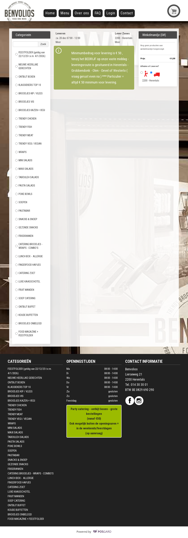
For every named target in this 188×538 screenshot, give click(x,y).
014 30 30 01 (139, 384)
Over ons (82, 13)
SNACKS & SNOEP (26, 219)
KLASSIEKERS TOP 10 (28, 85)
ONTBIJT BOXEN (25, 77)
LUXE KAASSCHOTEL (28, 281)
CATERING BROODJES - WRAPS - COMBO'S (28, 246)
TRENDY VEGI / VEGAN (28, 143)
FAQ (98, 13)
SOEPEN (21, 202)
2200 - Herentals (150, 80)
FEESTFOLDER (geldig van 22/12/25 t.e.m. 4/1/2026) (30, 54)
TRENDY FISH (23, 127)
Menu (64, 13)
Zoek (43, 44)
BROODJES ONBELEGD (28, 323)
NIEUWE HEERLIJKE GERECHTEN (26, 66)
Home (50, 13)
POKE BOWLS (23, 194)
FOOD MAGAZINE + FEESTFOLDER (26, 333)
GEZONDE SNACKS (26, 227)
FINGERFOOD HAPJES (28, 265)
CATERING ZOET (25, 273)
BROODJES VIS (24, 102)
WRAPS (21, 152)
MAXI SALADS (24, 169)
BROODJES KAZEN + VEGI (30, 110)
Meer (58, 42)
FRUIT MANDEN (24, 290)
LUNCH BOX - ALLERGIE (29, 256)
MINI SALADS (24, 160)
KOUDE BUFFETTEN (26, 315)
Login (110, 13)
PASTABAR (22, 211)
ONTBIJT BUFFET (25, 307)
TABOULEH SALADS (27, 177)
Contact (127, 13)
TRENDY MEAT (24, 135)
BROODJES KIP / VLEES (29, 93)
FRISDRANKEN (24, 236)
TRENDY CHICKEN (25, 118)
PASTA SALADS (25, 185)
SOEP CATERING (25, 298)
